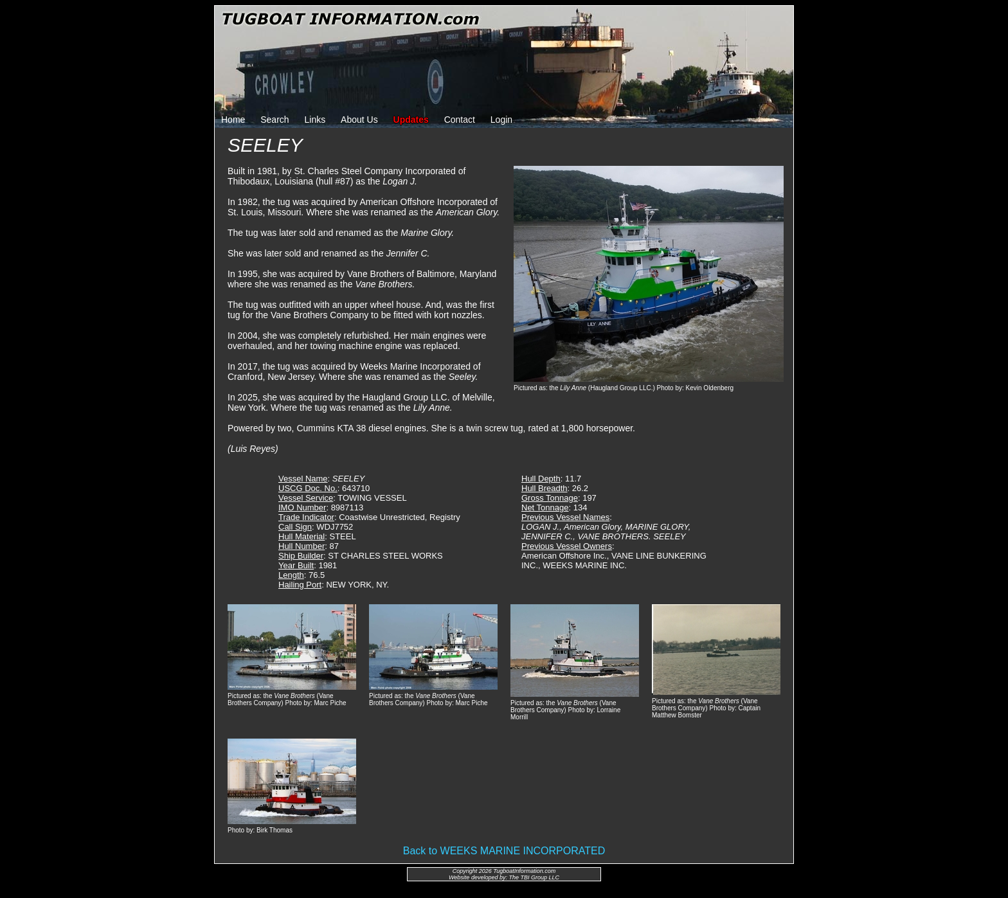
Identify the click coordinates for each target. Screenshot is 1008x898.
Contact (459, 119)
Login (501, 119)
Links (315, 119)
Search (274, 119)
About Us (359, 119)
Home (233, 119)
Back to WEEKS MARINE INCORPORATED (504, 850)
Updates (411, 119)
